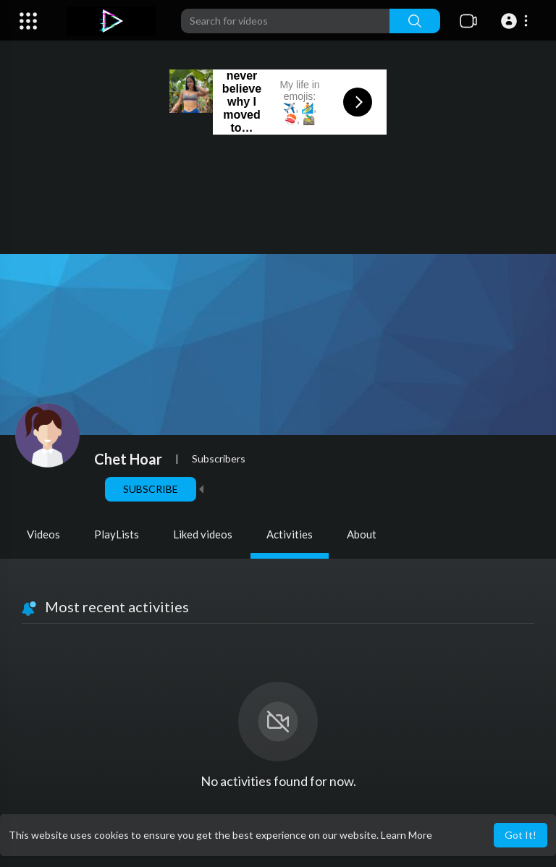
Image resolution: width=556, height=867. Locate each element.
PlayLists (116, 534)
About (361, 534)
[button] (516, 21)
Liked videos (202, 534)
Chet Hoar (128, 459)
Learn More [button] (406, 835)
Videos (43, 534)
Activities (289, 534)
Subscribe (150, 489)
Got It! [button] (520, 835)
